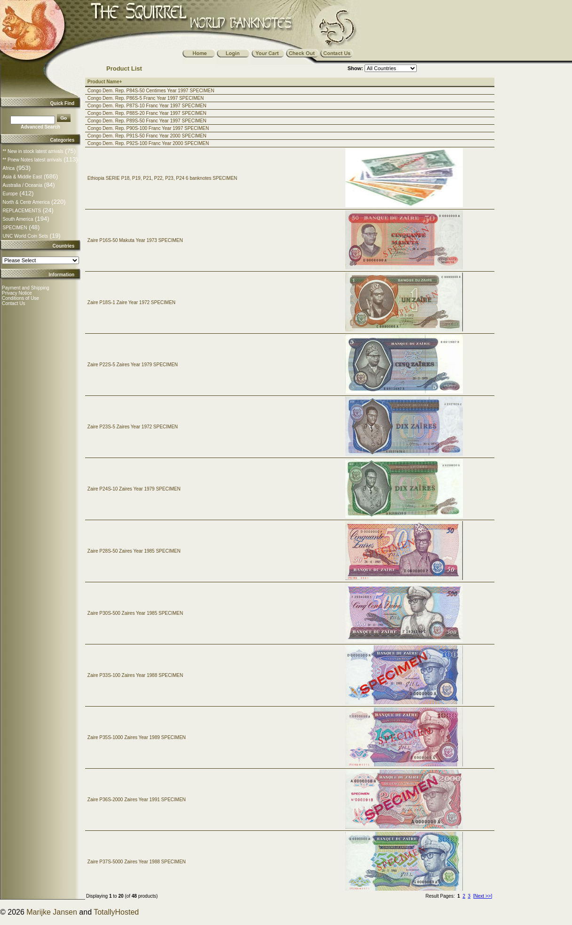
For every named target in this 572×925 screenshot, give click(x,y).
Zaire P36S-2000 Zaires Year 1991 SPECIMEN (136, 799)
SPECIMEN (14, 227)
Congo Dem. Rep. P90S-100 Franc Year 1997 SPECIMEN (148, 128)
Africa (8, 168)
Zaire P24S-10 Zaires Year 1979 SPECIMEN (134, 488)
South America (17, 219)
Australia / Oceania (22, 185)
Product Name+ (104, 81)
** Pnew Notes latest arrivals (32, 159)
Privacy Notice (17, 293)
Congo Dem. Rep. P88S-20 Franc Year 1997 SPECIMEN (147, 113)
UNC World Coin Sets (25, 236)
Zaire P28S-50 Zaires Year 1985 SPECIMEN (134, 551)
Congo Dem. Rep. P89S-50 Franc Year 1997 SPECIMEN (147, 120)
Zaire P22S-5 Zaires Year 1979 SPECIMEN (132, 364)
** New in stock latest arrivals (32, 151)
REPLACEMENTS (21, 210)
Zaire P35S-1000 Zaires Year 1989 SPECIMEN (136, 737)
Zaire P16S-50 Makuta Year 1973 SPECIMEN (135, 240)
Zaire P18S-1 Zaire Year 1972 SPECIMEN (131, 302)
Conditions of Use (20, 298)
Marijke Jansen (51, 912)
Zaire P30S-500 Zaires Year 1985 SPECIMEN (135, 613)
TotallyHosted (116, 912)
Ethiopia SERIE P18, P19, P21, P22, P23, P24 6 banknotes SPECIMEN (162, 178)
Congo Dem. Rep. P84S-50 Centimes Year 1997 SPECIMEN (150, 90)
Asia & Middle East (22, 176)
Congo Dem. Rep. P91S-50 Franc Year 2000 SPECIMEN (147, 135)
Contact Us (13, 303)
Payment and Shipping (25, 287)
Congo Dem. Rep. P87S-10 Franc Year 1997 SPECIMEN (147, 105)
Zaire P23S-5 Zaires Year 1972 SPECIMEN (132, 426)
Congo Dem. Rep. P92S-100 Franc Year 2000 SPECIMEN (148, 143)
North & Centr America (25, 202)
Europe (9, 193)
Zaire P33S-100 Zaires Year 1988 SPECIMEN (135, 675)
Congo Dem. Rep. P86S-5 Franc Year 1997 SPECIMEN (145, 98)
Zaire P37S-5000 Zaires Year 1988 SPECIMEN (136, 861)
